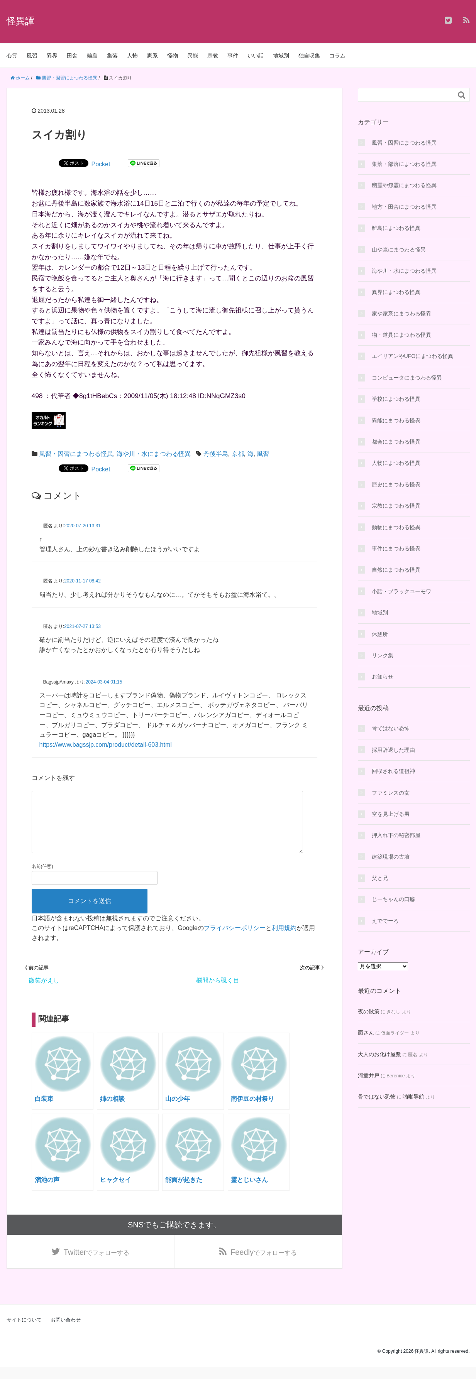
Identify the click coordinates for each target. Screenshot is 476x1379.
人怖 (132, 55)
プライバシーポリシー (235, 940)
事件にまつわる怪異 (396, 548)
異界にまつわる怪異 (396, 292)
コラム (337, 55)
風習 (32, 55)
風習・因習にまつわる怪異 (76, 454)
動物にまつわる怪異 (396, 527)
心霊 (12, 55)
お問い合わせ (66, 1332)
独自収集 (309, 55)
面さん (366, 1033)
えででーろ (385, 921)
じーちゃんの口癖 (393, 899)
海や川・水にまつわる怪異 (154, 454)
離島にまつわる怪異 (396, 228)
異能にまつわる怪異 (396, 420)
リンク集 (382, 655)
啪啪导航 (413, 1097)
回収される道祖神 (393, 771)
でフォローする (97, 1264)
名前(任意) (42, 878)
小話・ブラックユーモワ (401, 591)
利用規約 (284, 940)
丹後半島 (215, 454)
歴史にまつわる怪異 (396, 484)
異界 (52, 55)
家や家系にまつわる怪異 (401, 314)
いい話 (255, 55)
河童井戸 (368, 1075)
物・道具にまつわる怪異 (401, 335)
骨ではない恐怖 (391, 728)
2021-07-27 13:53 (82, 626)
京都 (238, 454)
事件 (232, 55)
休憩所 (380, 634)
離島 (92, 55)
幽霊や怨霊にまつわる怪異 (404, 185)
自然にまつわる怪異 (396, 570)
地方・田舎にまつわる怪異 (404, 207)
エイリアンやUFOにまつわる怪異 (413, 356)
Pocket (100, 164)
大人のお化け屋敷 (379, 1054)
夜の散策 (368, 1011)
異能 (192, 55)
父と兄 (380, 878)
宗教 (212, 55)
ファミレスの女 (391, 793)
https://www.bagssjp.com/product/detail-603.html (105, 744)
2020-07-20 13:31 (82, 525)
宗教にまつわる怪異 (396, 506)
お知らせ (382, 676)
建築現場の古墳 (391, 857)
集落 (112, 55)
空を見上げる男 (391, 814)
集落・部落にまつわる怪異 (404, 164)
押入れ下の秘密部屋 (396, 835)
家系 (152, 55)
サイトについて (24, 1332)
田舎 (72, 55)
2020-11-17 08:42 (82, 581)
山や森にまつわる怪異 (399, 249)
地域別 (281, 55)
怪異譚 (20, 21)
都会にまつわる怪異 (396, 442)
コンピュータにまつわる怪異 (407, 378)
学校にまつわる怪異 (396, 399)
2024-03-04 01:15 (104, 682)
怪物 (172, 55)
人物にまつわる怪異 (396, 463)
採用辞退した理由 (393, 750)
